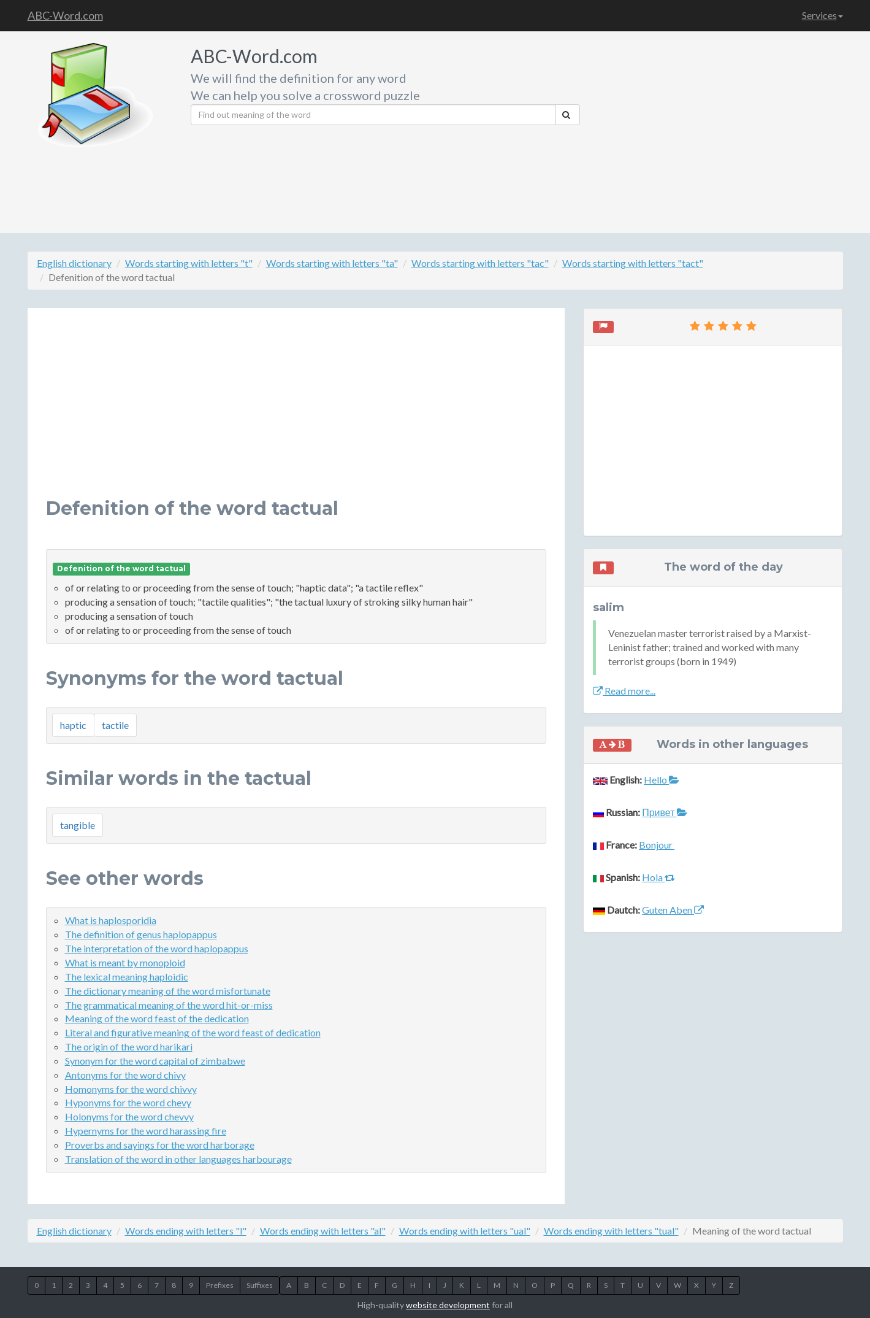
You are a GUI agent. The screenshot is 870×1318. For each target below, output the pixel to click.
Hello (661, 779)
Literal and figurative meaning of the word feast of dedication (193, 1032)
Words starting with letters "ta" (332, 263)
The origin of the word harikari (129, 1046)
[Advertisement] (715, 129)
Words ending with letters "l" (185, 1230)
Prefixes (220, 1285)
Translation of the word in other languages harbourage (178, 1159)
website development (448, 1305)
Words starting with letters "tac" (480, 263)
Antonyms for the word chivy (125, 1075)
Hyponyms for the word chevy (128, 1102)
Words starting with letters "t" (189, 263)
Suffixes (259, 1285)
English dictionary (74, 263)
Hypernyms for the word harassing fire (145, 1130)
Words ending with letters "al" (323, 1230)
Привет (664, 812)
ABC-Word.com (65, 15)
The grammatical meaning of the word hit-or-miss (169, 1005)
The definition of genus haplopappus (141, 934)
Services (822, 15)
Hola (658, 877)
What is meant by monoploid (125, 962)
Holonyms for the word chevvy (129, 1116)
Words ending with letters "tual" (611, 1230)
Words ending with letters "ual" (464, 1230)
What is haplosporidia (110, 920)
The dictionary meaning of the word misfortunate (167, 990)
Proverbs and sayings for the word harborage (159, 1144)
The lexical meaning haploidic (126, 976)
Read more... (624, 690)
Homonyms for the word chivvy (131, 1089)
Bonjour (656, 844)
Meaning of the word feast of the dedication (157, 1018)
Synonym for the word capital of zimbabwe (155, 1060)
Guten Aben (673, 909)
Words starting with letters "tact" (632, 263)
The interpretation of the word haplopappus (156, 948)
